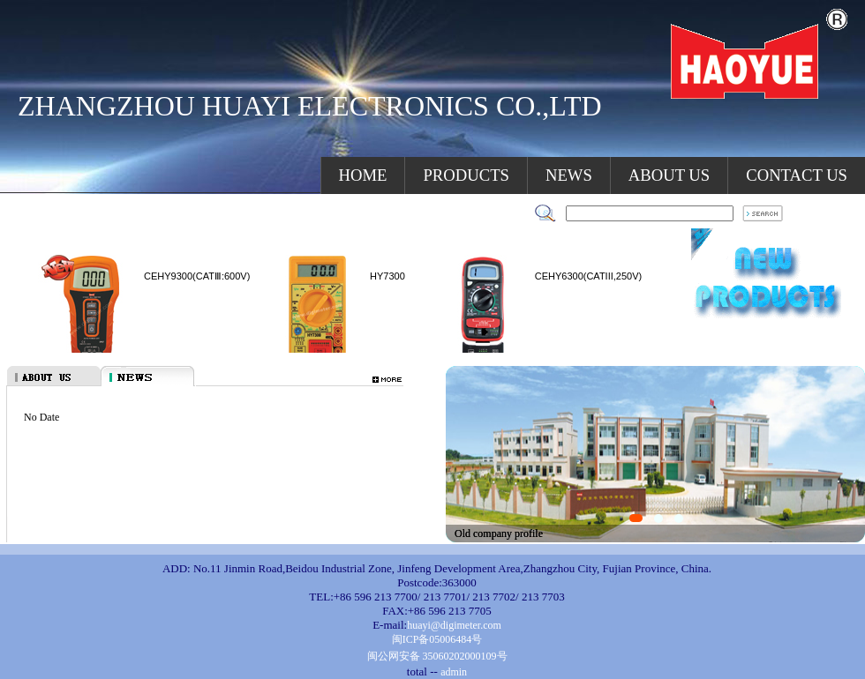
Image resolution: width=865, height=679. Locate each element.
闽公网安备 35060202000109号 (437, 656)
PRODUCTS (465, 175)
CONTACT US (796, 175)
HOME (363, 175)
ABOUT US (669, 175)
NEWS (568, 175)
